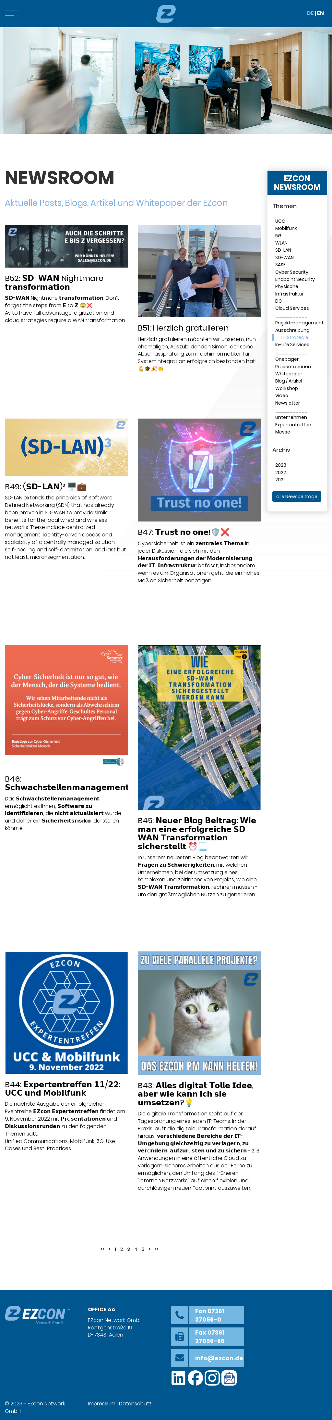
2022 (280, 472)
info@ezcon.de (219, 1358)
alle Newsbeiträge (296, 496)
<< (102, 1249)
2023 (280, 465)
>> (157, 1249)
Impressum (101, 1403)
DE (310, 13)
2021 (280, 479)
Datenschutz (135, 1403)
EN (320, 13)
